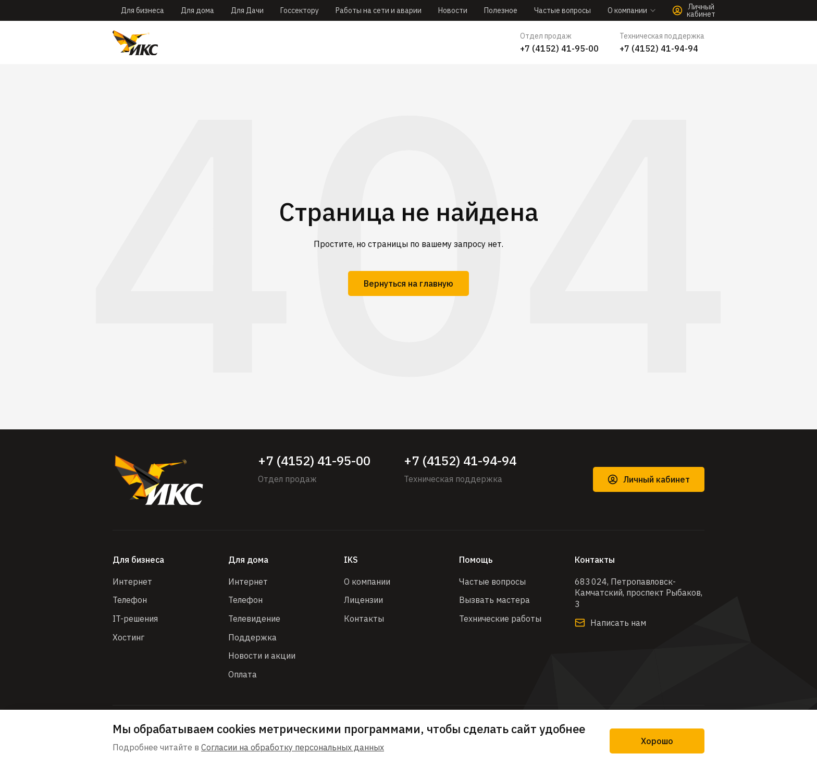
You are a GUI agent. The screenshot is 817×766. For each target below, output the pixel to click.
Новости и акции (261, 655)
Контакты (364, 618)
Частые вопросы (562, 10)
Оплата (242, 674)
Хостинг (128, 637)
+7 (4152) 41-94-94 (659, 48)
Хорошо (657, 741)
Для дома (197, 10)
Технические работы (500, 618)
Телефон (130, 600)
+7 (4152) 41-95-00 (559, 48)
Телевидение (254, 618)
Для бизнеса (142, 10)
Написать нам (610, 622)
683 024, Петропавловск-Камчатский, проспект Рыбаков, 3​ (638, 592)
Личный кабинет (649, 479)
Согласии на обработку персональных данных (292, 747)
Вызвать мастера (494, 600)
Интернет (132, 581)
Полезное (500, 10)
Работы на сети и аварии (379, 10)
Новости (452, 10)
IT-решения (135, 618)
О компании (367, 581)
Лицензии (363, 600)
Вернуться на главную (408, 283)
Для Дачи (247, 10)
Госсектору (299, 10)
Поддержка (252, 637)
